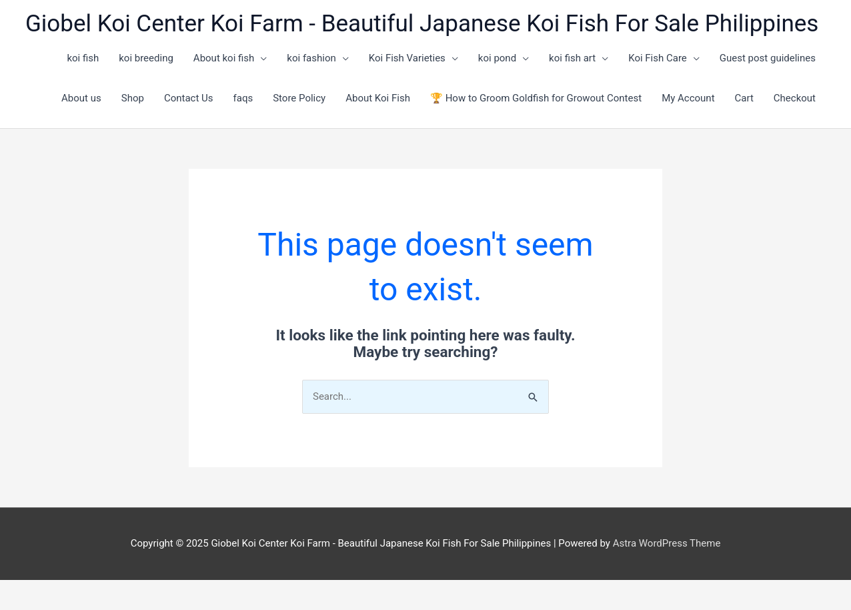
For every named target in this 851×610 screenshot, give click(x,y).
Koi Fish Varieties (407, 58)
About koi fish (224, 58)
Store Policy (299, 98)
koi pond (497, 58)
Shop (132, 98)
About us (81, 98)
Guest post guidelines (768, 58)
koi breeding (146, 58)
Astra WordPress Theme (667, 543)
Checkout (795, 98)
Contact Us (188, 98)
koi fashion (311, 58)
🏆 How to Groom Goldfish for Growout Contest (536, 98)
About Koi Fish (377, 98)
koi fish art (572, 58)
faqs (243, 98)
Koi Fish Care (657, 58)
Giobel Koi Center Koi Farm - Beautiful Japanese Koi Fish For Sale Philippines (421, 23)
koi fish (83, 58)
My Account (688, 98)
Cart (744, 98)
